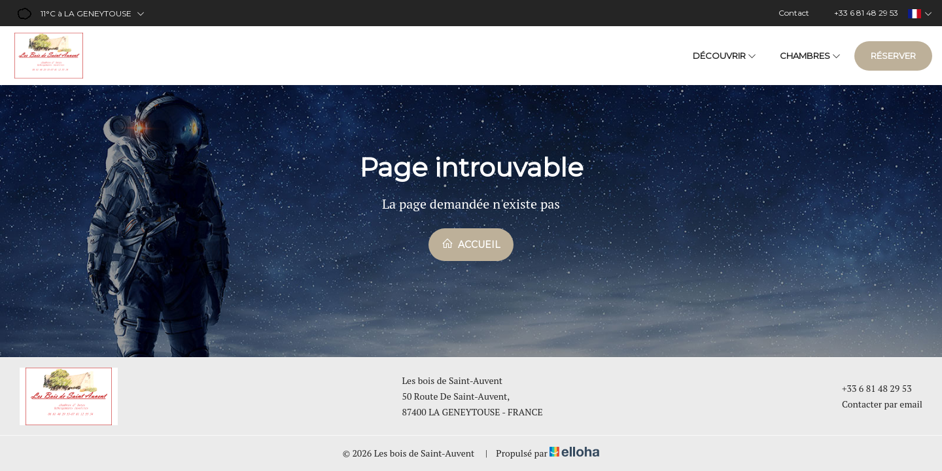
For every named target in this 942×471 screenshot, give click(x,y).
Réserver (893, 55)
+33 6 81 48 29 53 (869, 388)
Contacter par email (874, 404)
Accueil (471, 244)
